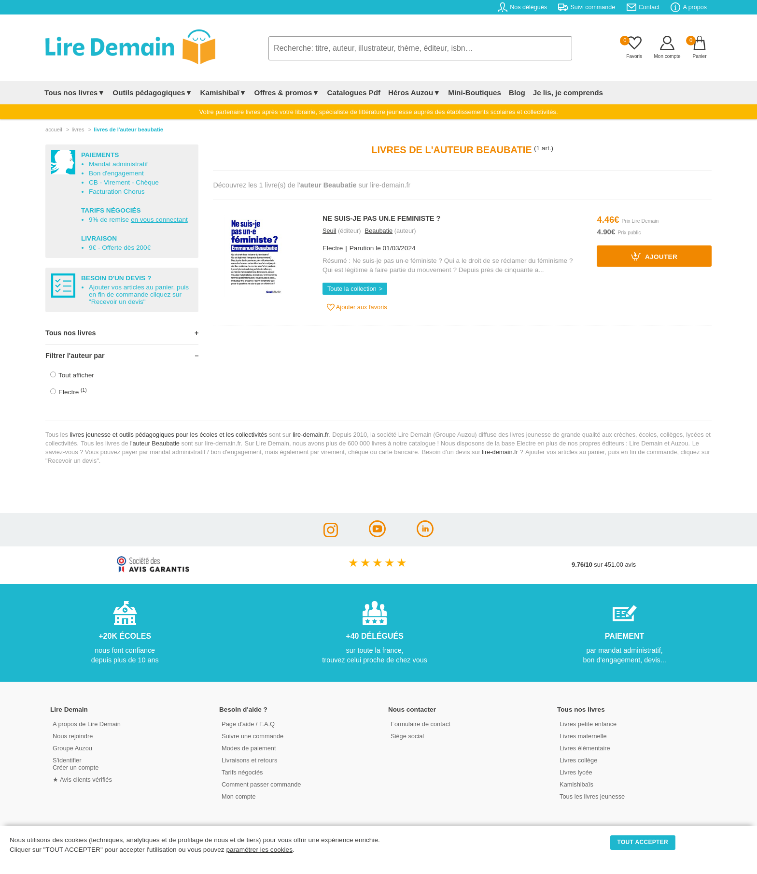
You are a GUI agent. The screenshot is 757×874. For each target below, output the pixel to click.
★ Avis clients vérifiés (82, 779)
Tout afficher (76, 375)
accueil (53, 129)
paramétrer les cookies (259, 849)
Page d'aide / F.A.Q (248, 724)
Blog (517, 92)
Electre (72, 391)
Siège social (407, 736)
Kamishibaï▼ (223, 92)
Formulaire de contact (420, 724)
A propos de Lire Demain (87, 724)
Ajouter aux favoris (357, 307)
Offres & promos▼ (287, 92)
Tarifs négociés (242, 772)
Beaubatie (379, 230)
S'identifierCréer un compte (75, 764)
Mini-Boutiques (474, 92)
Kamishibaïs (576, 784)
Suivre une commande (252, 736)
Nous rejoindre (73, 736)
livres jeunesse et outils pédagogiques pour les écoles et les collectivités (168, 434)
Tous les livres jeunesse (592, 796)
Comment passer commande (261, 784)
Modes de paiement (249, 748)
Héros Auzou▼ (414, 92)
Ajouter (654, 256)
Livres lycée (576, 772)
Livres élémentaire (585, 748)
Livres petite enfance (588, 724)
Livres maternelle (583, 736)
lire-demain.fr (310, 434)
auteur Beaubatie (155, 443)
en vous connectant (159, 219)
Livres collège (578, 760)
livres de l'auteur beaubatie (128, 129)
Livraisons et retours (249, 760)
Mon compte (238, 796)
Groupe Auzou (72, 748)
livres (77, 129)
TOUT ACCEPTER (643, 842)
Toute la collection (352, 288)
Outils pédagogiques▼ (152, 92)
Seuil (329, 230)
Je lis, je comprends (568, 92)
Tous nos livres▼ (74, 92)
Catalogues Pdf (353, 92)
